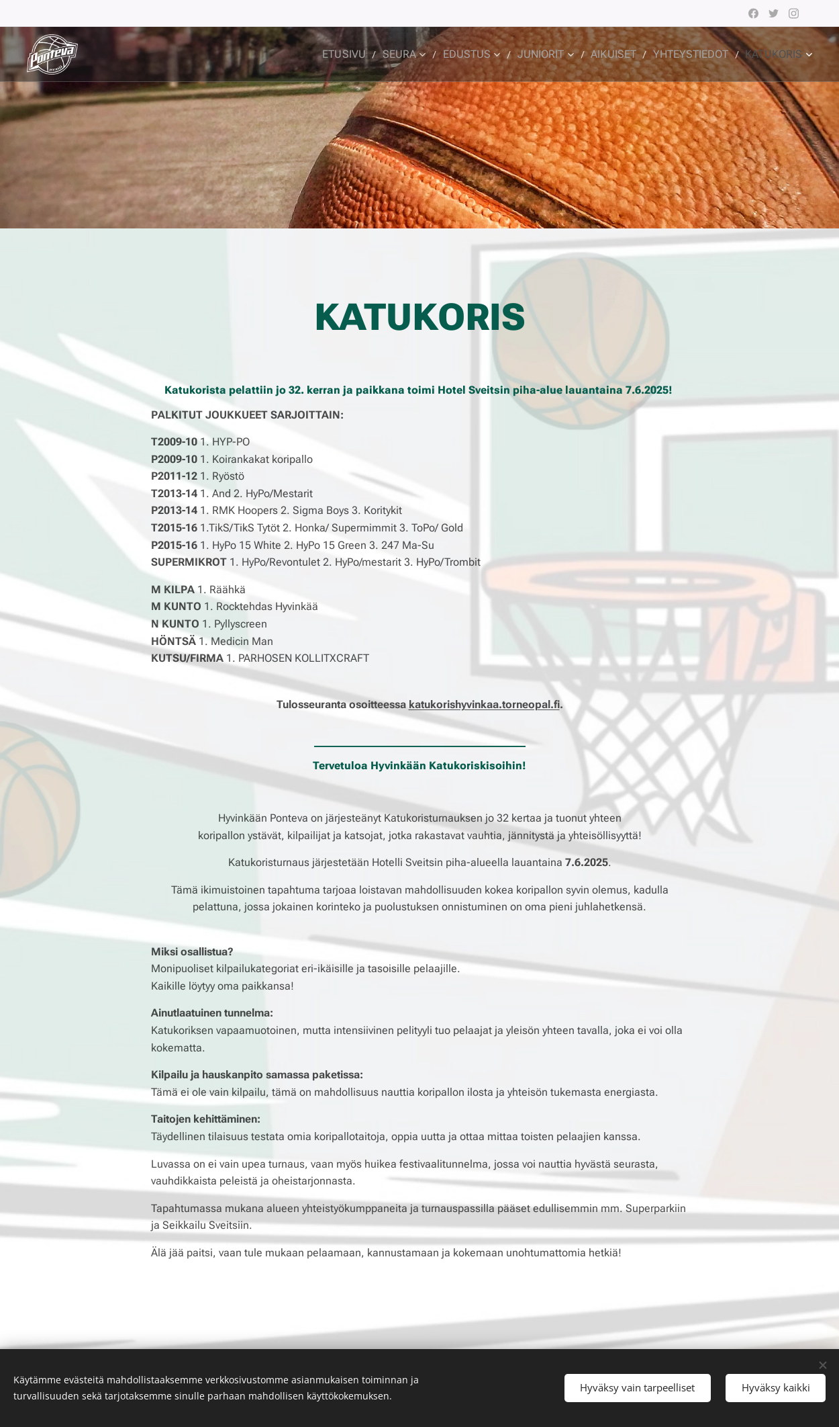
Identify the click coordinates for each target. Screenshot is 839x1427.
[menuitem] (370, 54)
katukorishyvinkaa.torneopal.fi (484, 704)
